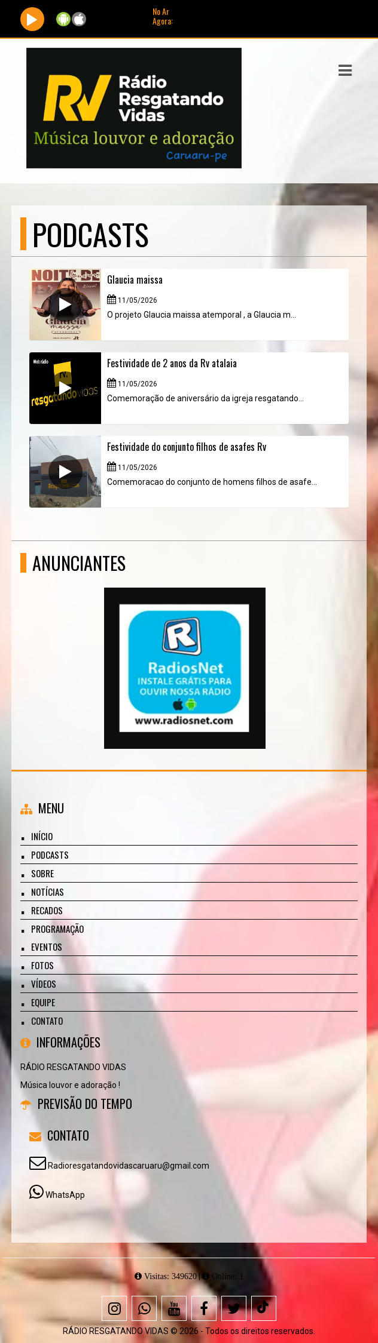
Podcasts (50, 854)
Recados (47, 910)
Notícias (47, 891)
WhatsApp (65, 1195)
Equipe (43, 1002)
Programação (57, 928)
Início (42, 836)
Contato (47, 1020)
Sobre (42, 873)
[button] (345, 70)
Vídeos (43, 983)
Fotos (42, 965)
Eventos (46, 946)
